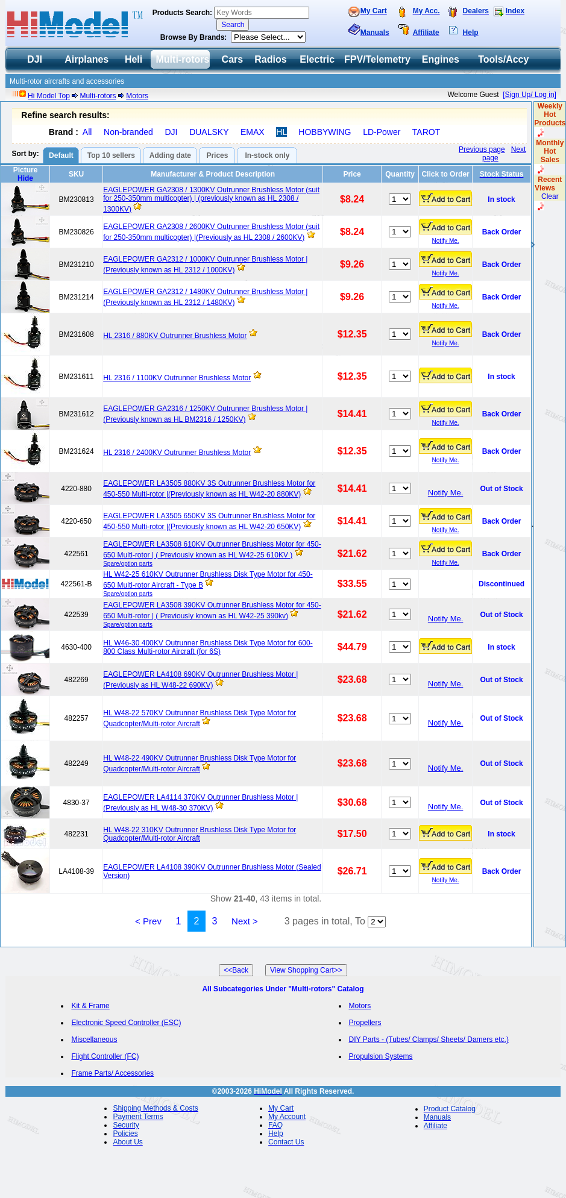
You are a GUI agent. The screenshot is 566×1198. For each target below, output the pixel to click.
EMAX (253, 132)
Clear (550, 196)
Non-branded (128, 132)
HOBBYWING (324, 132)
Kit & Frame (90, 1006)
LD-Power (381, 132)
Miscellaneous (94, 1039)
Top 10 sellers (111, 155)
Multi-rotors (98, 96)
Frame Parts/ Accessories (112, 1073)
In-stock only (267, 155)
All (87, 132)
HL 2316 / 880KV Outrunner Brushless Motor (175, 335)
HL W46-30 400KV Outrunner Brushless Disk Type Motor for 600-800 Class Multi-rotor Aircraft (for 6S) (208, 647)
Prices (217, 155)
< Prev (148, 921)
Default (61, 155)
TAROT (426, 132)
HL (281, 132)
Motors (137, 96)
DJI (171, 132)
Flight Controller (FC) (105, 1056)
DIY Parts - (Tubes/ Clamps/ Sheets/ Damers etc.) (429, 1039)
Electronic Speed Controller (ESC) (126, 1022)
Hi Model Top (49, 96)
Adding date (170, 155)
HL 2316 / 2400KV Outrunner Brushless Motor (177, 452)
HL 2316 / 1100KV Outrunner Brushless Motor (177, 378)
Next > (244, 921)
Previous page (482, 149)
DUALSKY (208, 132)
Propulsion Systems (381, 1056)
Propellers (365, 1022)
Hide (25, 178)
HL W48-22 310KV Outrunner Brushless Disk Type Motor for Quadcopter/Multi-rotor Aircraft (199, 834)
